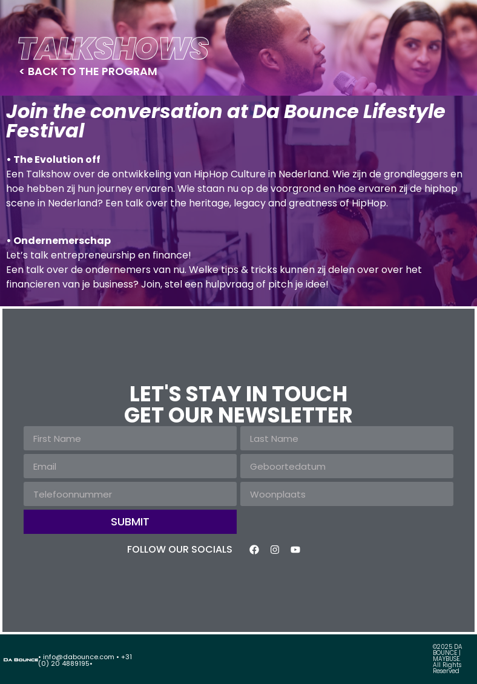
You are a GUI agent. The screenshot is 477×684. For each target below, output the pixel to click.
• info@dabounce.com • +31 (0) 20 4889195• (85, 660)
